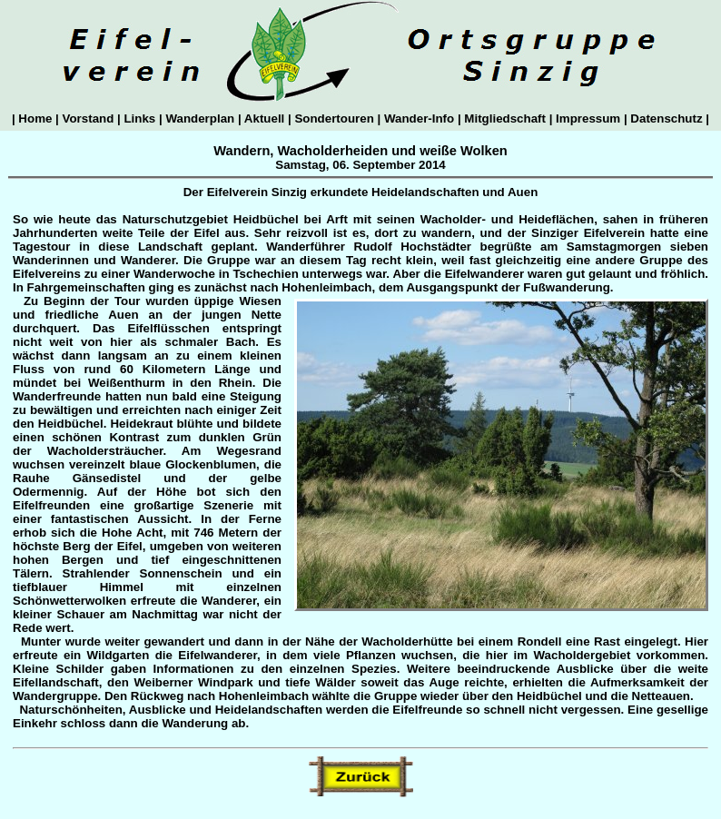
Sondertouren (334, 118)
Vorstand (88, 118)
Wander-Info (419, 118)
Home (35, 118)
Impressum (588, 118)
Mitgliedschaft (505, 118)
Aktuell (265, 118)
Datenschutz (666, 118)
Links (140, 118)
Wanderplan (200, 118)
